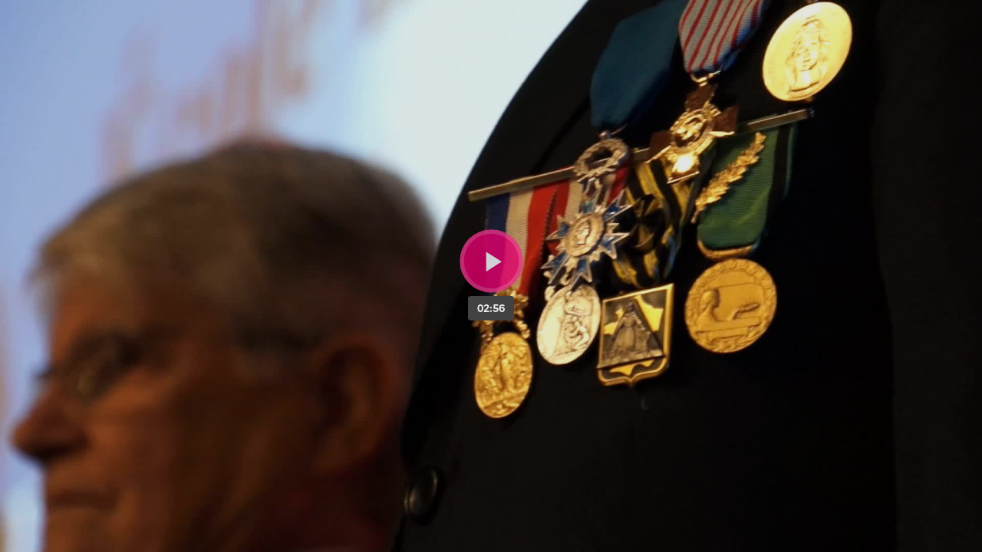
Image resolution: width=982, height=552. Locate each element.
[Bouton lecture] (491, 261)
